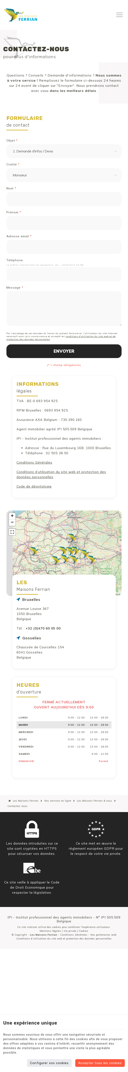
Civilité (13, 164)
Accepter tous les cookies (100, 1063)
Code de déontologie (34, 486)
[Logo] (20, 14)
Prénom (13, 212)
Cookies (83, 930)
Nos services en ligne (57, 800)
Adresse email (19, 236)
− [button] (12, 522)
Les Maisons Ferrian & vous (94, 800)
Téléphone (14, 260)
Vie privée (70, 930)
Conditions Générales (34, 462)
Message (14, 287)
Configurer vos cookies (49, 1063)
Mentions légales (50, 930)
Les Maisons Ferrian (24, 800)
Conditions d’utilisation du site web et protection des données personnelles (64, 938)
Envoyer (64, 351)
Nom (11, 188)
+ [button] (12, 516)
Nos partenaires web (103, 934)
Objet (12, 140)
